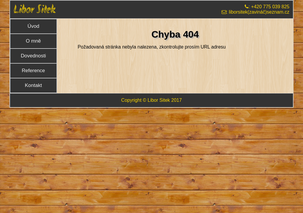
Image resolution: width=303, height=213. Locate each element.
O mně (33, 41)
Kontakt (33, 85)
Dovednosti (33, 56)
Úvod (33, 26)
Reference (33, 70)
